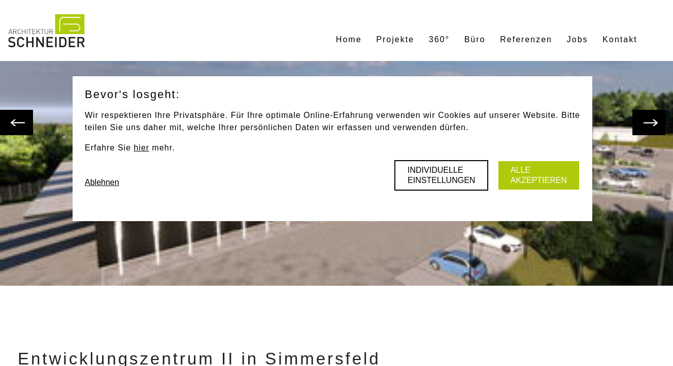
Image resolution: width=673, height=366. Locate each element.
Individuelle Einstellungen (441, 175)
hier (141, 147)
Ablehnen (102, 182)
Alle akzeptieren (539, 175)
